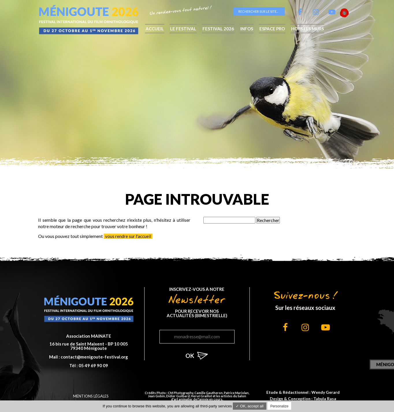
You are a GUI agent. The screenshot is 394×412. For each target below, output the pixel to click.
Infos (246, 28)
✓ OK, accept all (249, 406)
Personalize (279, 406)
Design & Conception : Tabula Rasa (303, 398)
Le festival (183, 28)
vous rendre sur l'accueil (128, 236)
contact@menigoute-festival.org (94, 356)
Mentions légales (91, 396)
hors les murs (307, 28)
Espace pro (272, 28)
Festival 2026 (218, 28)
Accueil (155, 28)
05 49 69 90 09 (93, 365)
